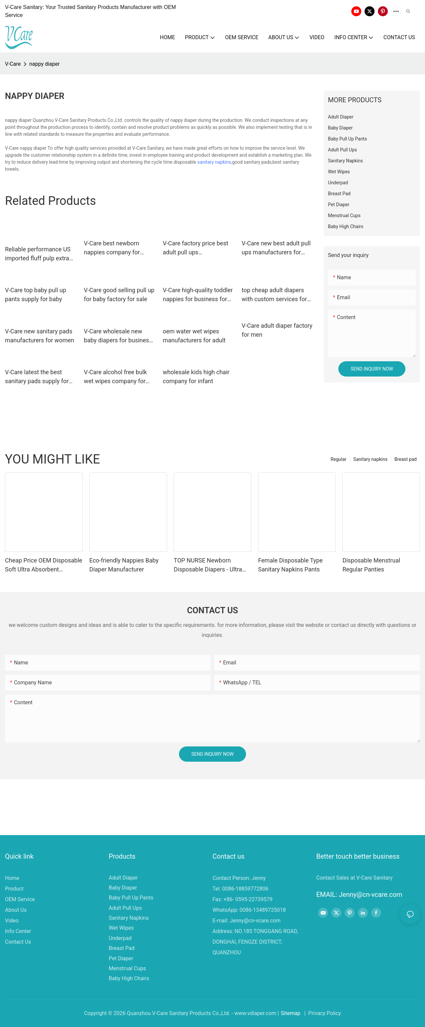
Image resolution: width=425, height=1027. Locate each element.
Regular (338, 459)
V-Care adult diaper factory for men (277, 330)
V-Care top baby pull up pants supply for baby (35, 294)
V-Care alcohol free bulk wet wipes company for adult (115, 377)
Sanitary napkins (370, 459)
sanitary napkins (214, 162)
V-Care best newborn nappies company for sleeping (112, 248)
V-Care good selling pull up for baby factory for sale (119, 294)
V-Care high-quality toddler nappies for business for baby (198, 295)
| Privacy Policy (322, 1013)
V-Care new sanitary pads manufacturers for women (39, 336)
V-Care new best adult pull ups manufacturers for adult (276, 248)
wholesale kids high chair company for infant (196, 377)
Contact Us (18, 942)
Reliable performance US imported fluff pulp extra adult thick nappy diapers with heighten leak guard (38, 254)
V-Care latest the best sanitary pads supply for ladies (37, 377)
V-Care (13, 64)
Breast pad (405, 459)
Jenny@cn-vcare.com (255, 920)
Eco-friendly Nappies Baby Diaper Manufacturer (124, 565)
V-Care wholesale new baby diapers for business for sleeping (118, 336)
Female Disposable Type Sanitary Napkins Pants (290, 565)
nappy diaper (44, 64)
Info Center (18, 931)
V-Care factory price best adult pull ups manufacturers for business (195, 248)
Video (12, 920)
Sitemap (290, 1013)
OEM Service (20, 899)
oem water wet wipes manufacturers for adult (194, 336)
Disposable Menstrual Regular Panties (371, 565)
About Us (16, 910)
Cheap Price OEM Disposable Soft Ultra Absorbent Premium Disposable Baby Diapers (43, 565)
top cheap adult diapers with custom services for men (274, 295)
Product (14, 889)
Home (12, 878)
